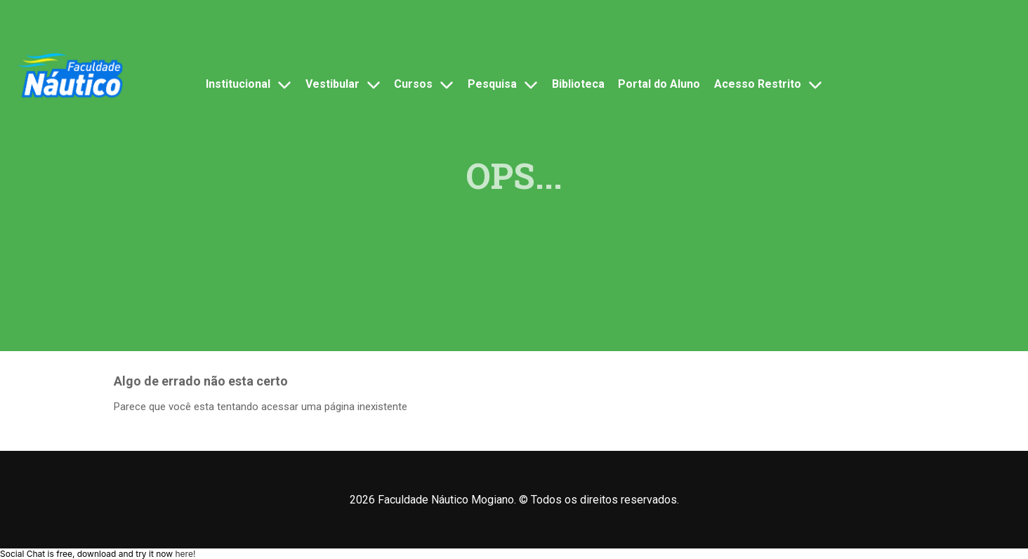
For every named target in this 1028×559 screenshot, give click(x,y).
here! (185, 553)
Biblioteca (578, 84)
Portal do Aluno (659, 84)
